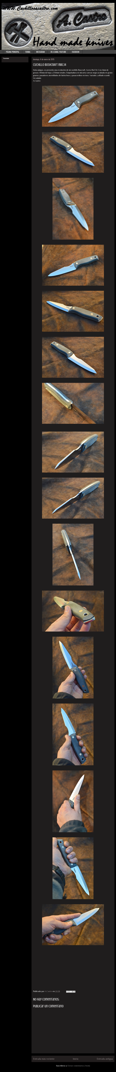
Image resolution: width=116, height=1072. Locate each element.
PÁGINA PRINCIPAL (12, 51)
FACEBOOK (75, 51)
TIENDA (27, 51)
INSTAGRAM (40, 51)
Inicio (75, 1059)
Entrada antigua (105, 1059)
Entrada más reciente (43, 1059)
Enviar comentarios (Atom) (79, 1066)
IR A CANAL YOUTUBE (58, 51)
